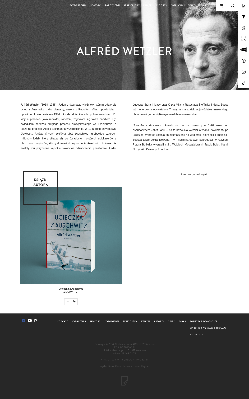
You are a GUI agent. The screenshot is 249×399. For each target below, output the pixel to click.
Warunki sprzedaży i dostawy (208, 328)
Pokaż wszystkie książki (194, 174)
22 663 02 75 (129, 353)
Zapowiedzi (112, 5)
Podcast (62, 321)
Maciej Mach (114, 366)
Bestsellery (131, 5)
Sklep (192, 5)
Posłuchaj (177, 5)
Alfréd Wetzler (71, 292)
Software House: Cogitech (136, 366)
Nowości (96, 5)
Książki (148, 5)
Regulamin (196, 334)
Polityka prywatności (203, 321)
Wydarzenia (78, 5)
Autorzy (161, 5)
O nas (202, 5)
